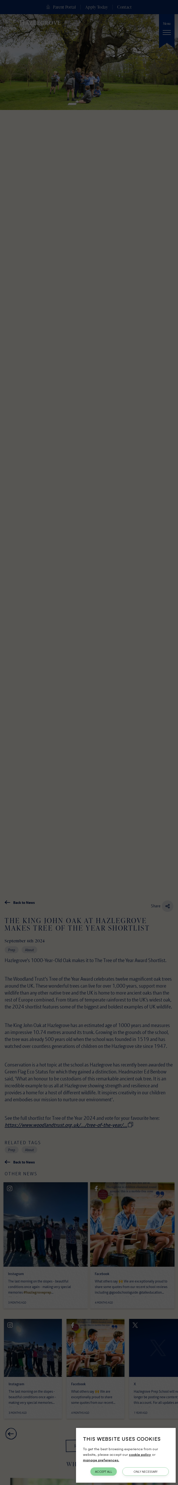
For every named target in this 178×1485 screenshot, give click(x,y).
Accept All (103, 1471)
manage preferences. (101, 1460)
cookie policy (140, 1454)
